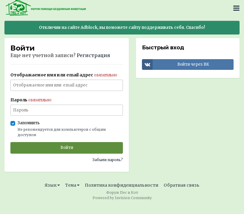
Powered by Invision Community (122, 198)
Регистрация (93, 55)
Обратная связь (181, 185)
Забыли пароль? (108, 160)
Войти (66, 147)
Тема (72, 185)
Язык (52, 185)
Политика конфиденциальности (121, 185)
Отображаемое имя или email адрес (63, 75)
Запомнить (29, 122)
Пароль (30, 100)
